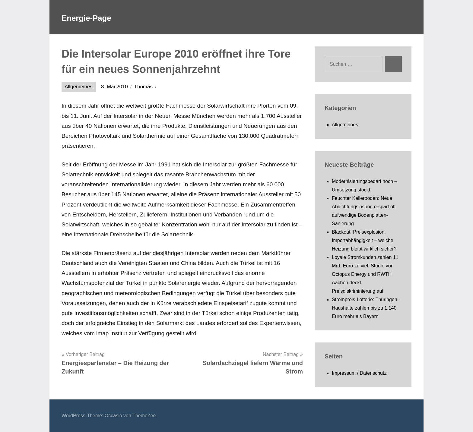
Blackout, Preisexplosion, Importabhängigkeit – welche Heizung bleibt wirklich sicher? (364, 240)
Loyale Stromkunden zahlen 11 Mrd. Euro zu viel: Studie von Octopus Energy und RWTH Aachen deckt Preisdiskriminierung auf (365, 274)
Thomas (143, 87)
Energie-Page (96, 17)
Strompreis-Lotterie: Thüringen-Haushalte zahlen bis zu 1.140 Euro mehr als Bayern (365, 308)
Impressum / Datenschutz (359, 373)
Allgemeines (79, 87)
